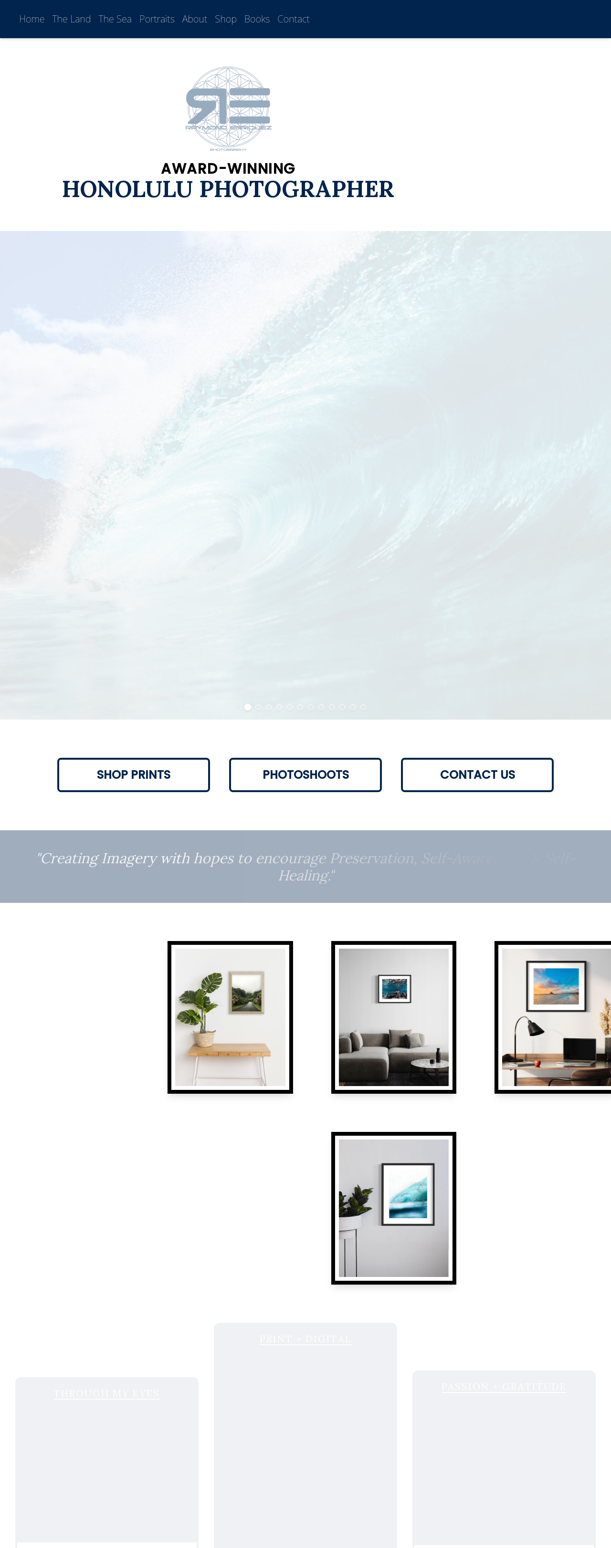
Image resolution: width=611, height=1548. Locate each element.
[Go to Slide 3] (269, 707)
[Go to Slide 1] (247, 707)
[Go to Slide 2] (258, 707)
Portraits (157, 18)
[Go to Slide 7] (311, 707)
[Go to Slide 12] (363, 707)
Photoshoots (306, 775)
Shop (225, 18)
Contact (293, 18)
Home (31, 18)
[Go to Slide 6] (300, 707)
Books (257, 18)
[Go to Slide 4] (279, 707)
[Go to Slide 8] (321, 707)
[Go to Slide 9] (332, 707)
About (195, 18)
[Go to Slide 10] (342, 707)
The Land (71, 18)
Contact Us (477, 775)
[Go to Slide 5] (290, 707)
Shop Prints (133, 775)
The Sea (115, 18)
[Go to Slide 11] (353, 707)
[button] (305, 475)
